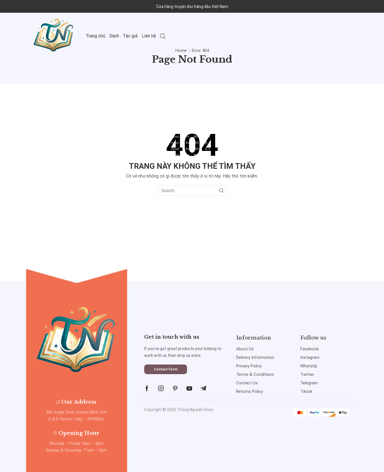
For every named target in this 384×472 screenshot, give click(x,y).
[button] (165, 369)
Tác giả (130, 36)
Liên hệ (149, 36)
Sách (114, 36)
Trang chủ (95, 36)
